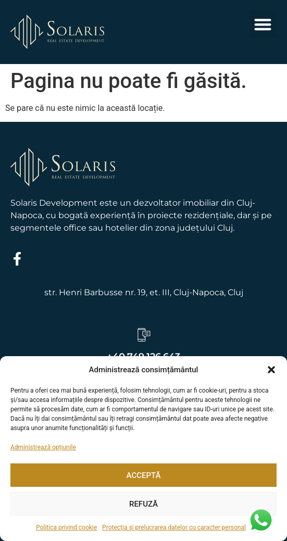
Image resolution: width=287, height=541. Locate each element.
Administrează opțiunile (43, 447)
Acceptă (144, 475)
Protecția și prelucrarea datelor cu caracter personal (174, 527)
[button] (271, 369)
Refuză (143, 504)
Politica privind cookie (66, 527)
